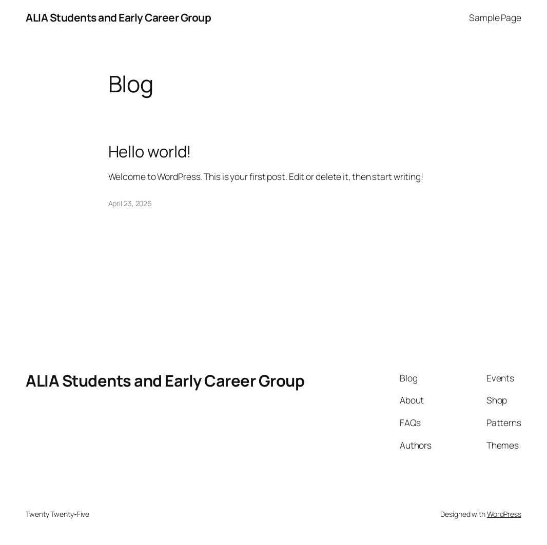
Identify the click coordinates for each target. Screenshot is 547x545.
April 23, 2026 (130, 203)
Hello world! (150, 151)
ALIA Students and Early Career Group (118, 17)
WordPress (504, 514)
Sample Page (495, 17)
